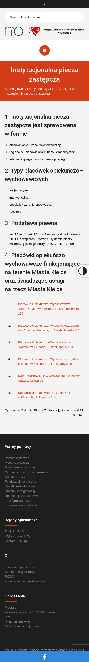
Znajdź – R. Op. (15, 531)
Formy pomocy (37, 89)
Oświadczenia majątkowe (22, 626)
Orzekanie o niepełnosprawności (27, 472)
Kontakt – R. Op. (16, 541)
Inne (8, 617)
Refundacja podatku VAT (22, 496)
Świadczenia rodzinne (20, 467)
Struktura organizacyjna (21, 572)
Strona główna (14, 89)
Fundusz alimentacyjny (20, 481)
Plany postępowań (17, 621)
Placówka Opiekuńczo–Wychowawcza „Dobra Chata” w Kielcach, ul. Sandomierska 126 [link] (48, 308)
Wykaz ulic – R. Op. (18, 536)
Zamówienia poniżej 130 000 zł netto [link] (30, 612)
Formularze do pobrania (21, 505)
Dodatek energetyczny (20, 491)
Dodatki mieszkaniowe (20, 486)
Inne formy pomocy (18, 500)
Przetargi (11, 607)
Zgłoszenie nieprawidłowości (24, 581)
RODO (9, 576)
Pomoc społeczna (17, 458)
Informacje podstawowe (21, 567)
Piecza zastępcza (62, 89)
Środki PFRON (15, 477)
